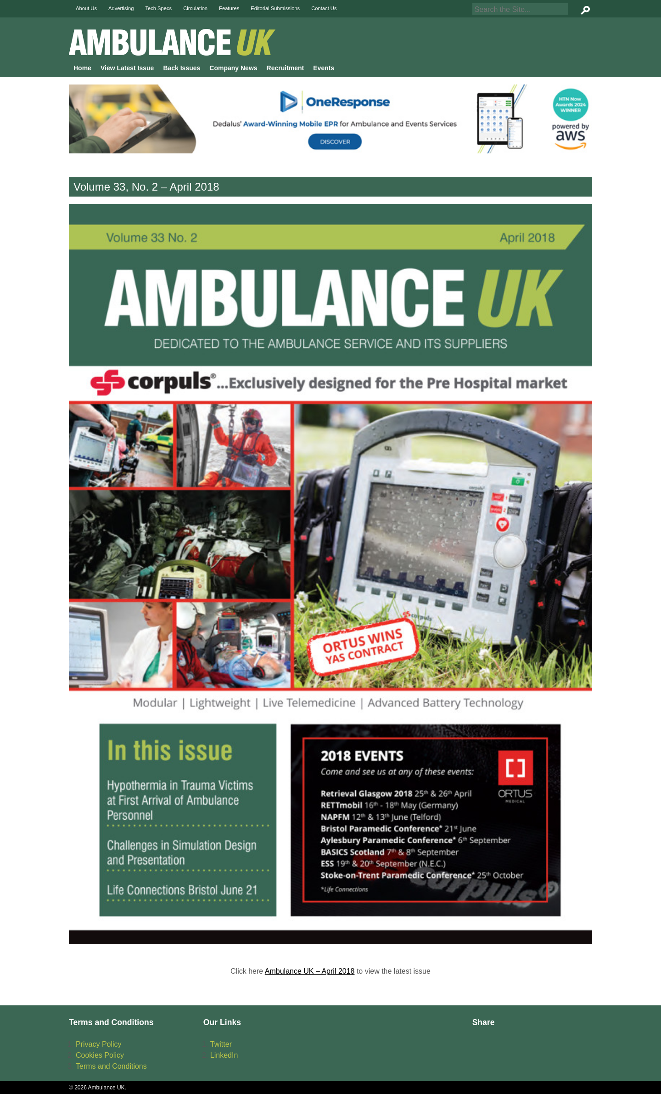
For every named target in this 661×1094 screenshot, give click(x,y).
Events (323, 68)
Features (229, 8)
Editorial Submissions (275, 8)
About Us (86, 8)
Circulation (195, 8)
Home (82, 68)
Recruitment (285, 68)
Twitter (221, 1044)
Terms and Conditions (111, 1066)
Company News (233, 68)
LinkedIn (224, 1055)
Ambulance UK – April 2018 (310, 971)
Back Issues (181, 68)
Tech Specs (158, 8)
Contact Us (323, 8)
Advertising (121, 8)
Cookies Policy (100, 1055)
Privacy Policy (99, 1044)
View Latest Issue (127, 68)
